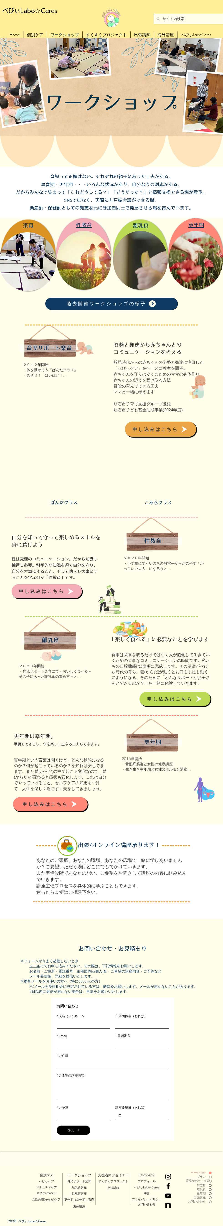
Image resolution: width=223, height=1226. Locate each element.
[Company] (147, 1175)
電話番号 (122, 1036)
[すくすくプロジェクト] (113, 1181)
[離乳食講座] (79, 1187)
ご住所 (62, 1056)
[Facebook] (168, 1186)
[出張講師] (113, 1187)
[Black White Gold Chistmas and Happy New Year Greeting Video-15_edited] (168, 1205)
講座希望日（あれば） (131, 1107)
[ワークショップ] (79, 1175)
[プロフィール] (147, 1181)
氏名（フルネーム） (72, 1016)
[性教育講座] (79, 1193)
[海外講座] (79, 1206)
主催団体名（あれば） (131, 1016)
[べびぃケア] (46, 1181)
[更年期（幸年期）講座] (79, 1199)
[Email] (82, 1044)
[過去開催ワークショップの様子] (111, 304)
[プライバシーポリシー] (146, 1199)
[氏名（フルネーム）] (82, 1024)
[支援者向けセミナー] (113, 1175)
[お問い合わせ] (147, 1204)
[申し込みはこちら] (160, 429)
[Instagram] (168, 1176)
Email (62, 1036)
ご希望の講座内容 (70, 1076)
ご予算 (62, 1108)
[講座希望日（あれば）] (120, 1115)
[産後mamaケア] (46, 1193)
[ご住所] (111, 1064)
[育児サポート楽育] (79, 1181)
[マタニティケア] (46, 1187)
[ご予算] (82, 1115)
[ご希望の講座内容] (113, 1089)
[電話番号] (140, 1044)
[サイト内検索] (187, 19)
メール (34, 965)
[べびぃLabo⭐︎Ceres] (147, 1187)
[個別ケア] (46, 1175)
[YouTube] (168, 1196)
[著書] (147, 1193)
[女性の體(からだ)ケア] (46, 1199)
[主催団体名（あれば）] (140, 1024)
